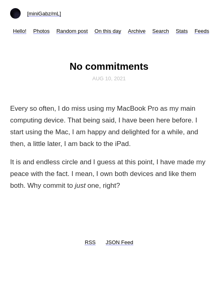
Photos (41, 31)
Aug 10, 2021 (109, 78)
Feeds (201, 31)
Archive (136, 31)
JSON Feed (119, 242)
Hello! (19, 31)
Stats (182, 31)
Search (160, 31)
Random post (72, 31)
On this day (107, 31)
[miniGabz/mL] (44, 14)
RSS (90, 242)
